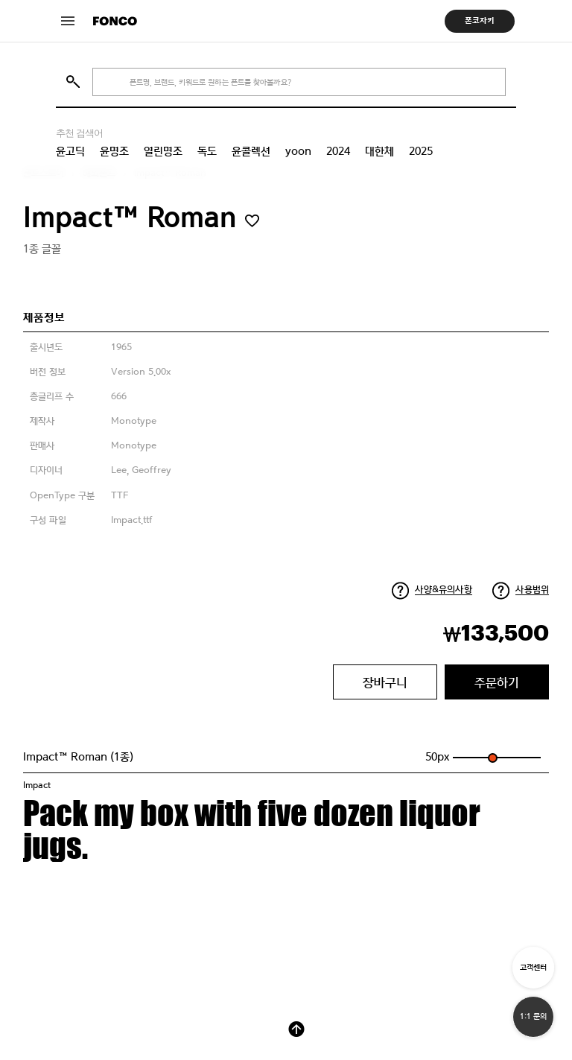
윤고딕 (70, 151)
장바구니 (385, 682)
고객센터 (533, 967)
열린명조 (163, 151)
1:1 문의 (533, 1016)
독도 (207, 151)
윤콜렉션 (251, 151)
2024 (338, 151)
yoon (298, 151)
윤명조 (114, 151)
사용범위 (532, 589)
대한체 (379, 151)
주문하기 (496, 682)
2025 (421, 151)
